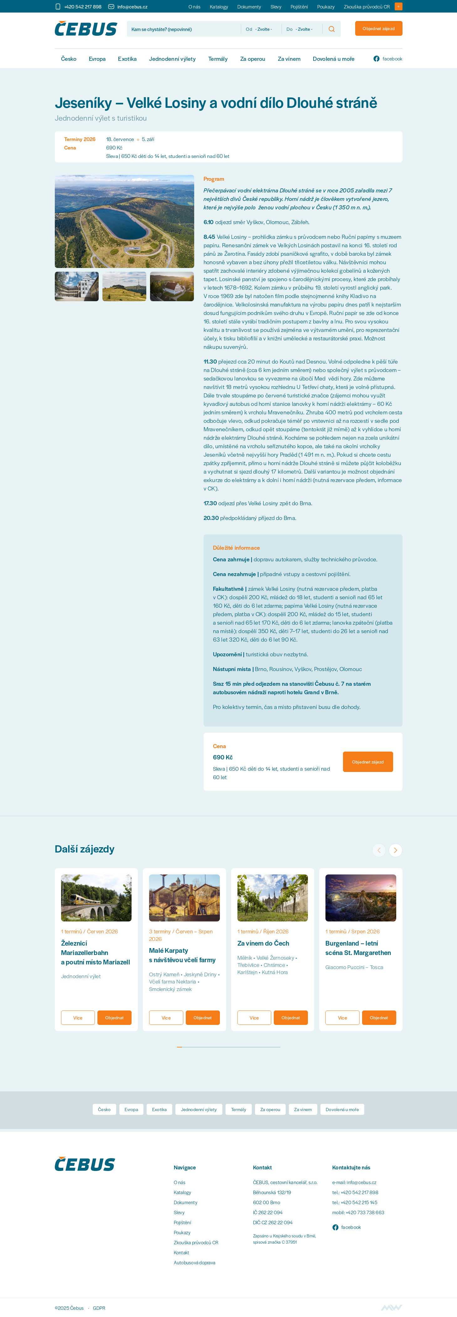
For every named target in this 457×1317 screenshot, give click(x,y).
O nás (194, 6)
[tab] (179, 1048)
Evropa (97, 58)
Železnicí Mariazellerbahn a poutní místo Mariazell (86, 957)
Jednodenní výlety (172, 58)
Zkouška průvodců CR (367, 6)
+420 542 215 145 (359, 1202)
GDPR (99, 1307)
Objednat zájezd (375, 28)
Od (241, 29)
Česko (68, 58)
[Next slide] (394, 848)
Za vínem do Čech (264, 942)
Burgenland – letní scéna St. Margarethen (359, 947)
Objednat (114, 1018)
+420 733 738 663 (365, 1212)
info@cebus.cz (362, 1182)
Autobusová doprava (195, 1262)
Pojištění (299, 6)
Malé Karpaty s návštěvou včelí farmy (183, 954)
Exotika (127, 58)
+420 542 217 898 (360, 1192)
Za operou (252, 58)
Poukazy (326, 6)
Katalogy (219, 6)
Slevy (276, 6)
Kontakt (182, 1252)
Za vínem (289, 58)
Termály (218, 58)
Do (281, 29)
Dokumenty (249, 6)
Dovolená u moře (334, 58)
